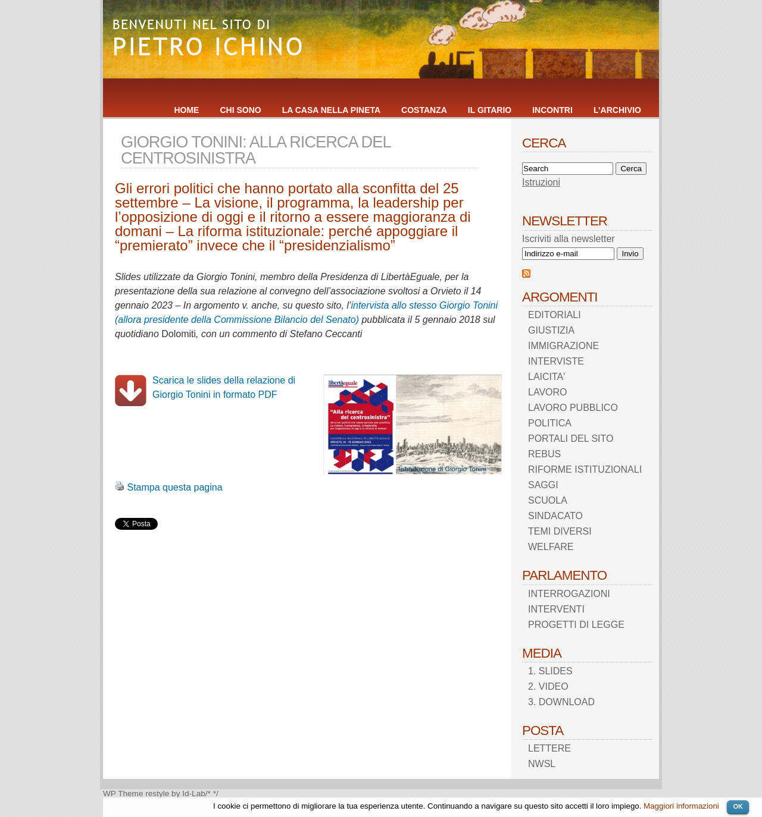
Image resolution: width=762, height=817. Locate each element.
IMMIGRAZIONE (563, 346)
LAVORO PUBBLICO (573, 408)
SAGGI (543, 485)
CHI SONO (240, 110)
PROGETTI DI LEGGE (576, 625)
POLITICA (550, 423)
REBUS (544, 454)
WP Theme (123, 793)
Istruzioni (541, 182)
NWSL (541, 764)
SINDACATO (555, 516)
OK (738, 806)
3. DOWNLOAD (561, 702)
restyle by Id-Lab (175, 793)
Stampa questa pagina (174, 487)
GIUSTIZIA (551, 330)
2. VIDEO (548, 686)
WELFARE (550, 547)
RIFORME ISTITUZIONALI (585, 469)
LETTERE (549, 748)
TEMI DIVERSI (560, 531)
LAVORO (547, 392)
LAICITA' (546, 377)
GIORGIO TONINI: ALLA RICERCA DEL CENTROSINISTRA (256, 150)
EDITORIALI (554, 315)
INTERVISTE (556, 361)
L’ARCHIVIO (617, 110)
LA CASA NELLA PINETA (331, 110)
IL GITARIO (489, 110)
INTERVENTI (556, 609)
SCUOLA (547, 500)
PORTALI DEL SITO (570, 438)
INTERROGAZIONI (569, 594)
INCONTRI (552, 110)
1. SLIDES (550, 671)
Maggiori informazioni (681, 806)
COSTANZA (424, 110)
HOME (186, 110)
